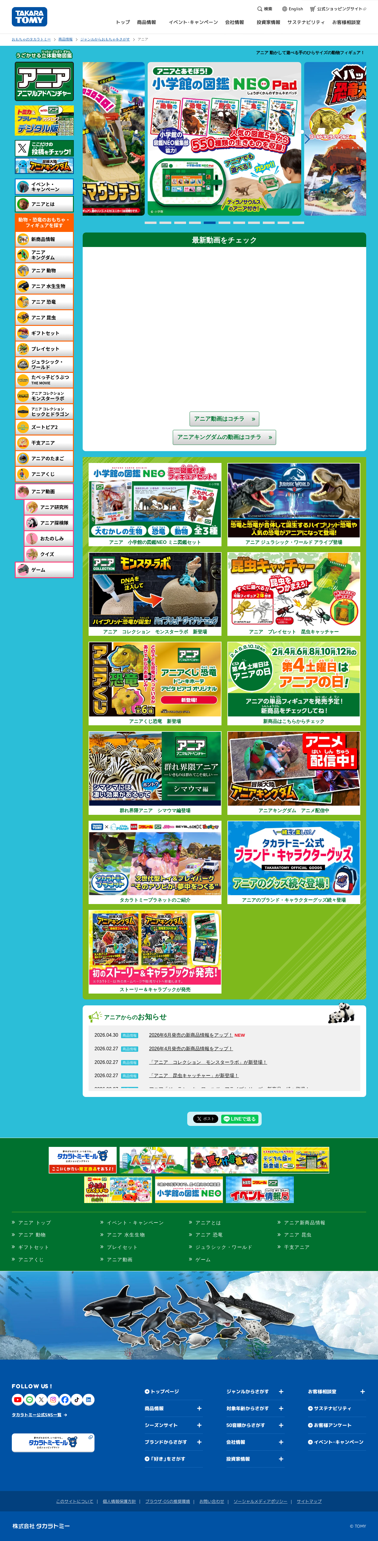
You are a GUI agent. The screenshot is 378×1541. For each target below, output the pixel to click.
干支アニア (297, 1247)
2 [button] (165, 223)
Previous (141, 139)
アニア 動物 (32, 1234)
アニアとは (208, 1222)
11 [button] (298, 223)
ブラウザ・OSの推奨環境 (167, 1501)
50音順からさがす (245, 1425)
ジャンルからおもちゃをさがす (105, 39)
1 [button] (151, 223)
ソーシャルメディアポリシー (260, 1501)
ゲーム (203, 1259)
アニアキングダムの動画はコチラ (219, 437)
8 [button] (254, 223)
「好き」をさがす (168, 1459)
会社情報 (235, 1442)
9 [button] (269, 223)
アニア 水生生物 (126, 1234)
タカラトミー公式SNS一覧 (36, 1415)
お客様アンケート (333, 1425)
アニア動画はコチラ (219, 419)
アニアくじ (31, 1259)
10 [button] (283, 223)
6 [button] (224, 223)
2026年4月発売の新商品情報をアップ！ (191, 1048)
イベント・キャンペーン (135, 1222)
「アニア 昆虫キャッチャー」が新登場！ (194, 1075)
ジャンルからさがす (248, 1391)
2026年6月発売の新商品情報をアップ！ (191, 1035)
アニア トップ (34, 1222)
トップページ (165, 1391)
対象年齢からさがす (248, 1408)
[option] (224, 139)
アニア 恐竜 (209, 1234)
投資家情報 (238, 1459)
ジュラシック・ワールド (224, 1247)
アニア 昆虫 (298, 1234)
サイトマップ (309, 1501)
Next (307, 139)
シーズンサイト (161, 1425)
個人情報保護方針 (119, 1501)
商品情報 (65, 39)
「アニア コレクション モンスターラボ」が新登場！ (208, 1062)
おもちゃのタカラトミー (31, 39)
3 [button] (180, 223)
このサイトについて (74, 1501)
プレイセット (122, 1247)
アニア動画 (120, 1259)
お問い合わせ (211, 1501)
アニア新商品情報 (305, 1222)
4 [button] (195, 223)
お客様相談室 (322, 1391)
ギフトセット (34, 1247)
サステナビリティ (333, 1408)
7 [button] (239, 223)
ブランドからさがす (166, 1442)
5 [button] (210, 223)
